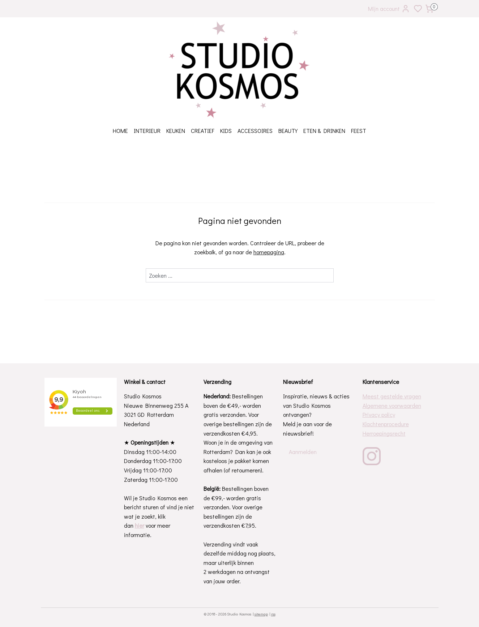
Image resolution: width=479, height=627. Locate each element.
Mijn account (389, 8)
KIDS (226, 130)
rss (273, 614)
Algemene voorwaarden (392, 405)
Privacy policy (379, 414)
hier (139, 525)
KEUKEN (175, 130)
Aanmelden (303, 451)
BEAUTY (288, 130)
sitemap (261, 614)
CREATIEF (202, 130)
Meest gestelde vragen (392, 396)
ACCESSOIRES (255, 130)
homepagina (268, 252)
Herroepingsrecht (384, 433)
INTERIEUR (147, 130)
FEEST (358, 130)
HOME (120, 130)
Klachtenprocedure (386, 424)
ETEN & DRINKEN (324, 130)
